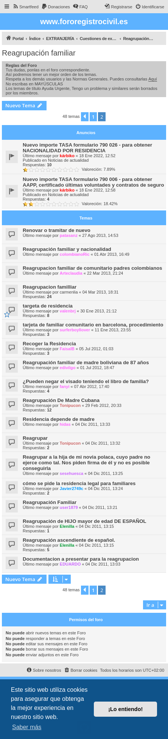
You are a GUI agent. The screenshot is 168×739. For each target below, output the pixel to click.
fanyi (65, 386)
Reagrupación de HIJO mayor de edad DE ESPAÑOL (84, 521)
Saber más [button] (26, 727)
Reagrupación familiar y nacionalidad (67, 249)
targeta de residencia (48, 306)
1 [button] (93, 116)
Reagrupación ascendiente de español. (69, 540)
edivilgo (68, 367)
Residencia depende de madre (59, 419)
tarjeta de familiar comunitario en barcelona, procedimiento (93, 325)
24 (49, 296)
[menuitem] (25, 6)
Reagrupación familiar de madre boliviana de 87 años (86, 362)
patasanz (69, 235)
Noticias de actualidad (68, 160)
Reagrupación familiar (39, 53)
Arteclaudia (71, 273)
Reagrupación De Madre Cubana (61, 400)
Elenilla (67, 526)
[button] (85, 116)
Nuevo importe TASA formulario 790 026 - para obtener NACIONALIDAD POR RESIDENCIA (87, 147)
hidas (65, 424)
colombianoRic (75, 254)
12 (49, 410)
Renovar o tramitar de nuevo (56, 230)
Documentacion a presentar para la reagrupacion (81, 559)
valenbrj (68, 311)
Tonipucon (70, 405)
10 (49, 164)
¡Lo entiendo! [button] (125, 709)
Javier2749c (71, 488)
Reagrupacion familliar (49, 287)
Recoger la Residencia (49, 343)
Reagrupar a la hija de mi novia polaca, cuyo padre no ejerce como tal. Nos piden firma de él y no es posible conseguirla (86, 462)
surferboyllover (75, 330)
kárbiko (67, 155)
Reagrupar (35, 438)
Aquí (152, 79)
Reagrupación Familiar (49, 502)
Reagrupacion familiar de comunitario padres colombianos (92, 268)
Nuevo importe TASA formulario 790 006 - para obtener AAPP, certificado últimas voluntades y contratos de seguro (93, 182)
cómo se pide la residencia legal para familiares (79, 483)
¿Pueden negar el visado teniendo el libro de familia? (86, 381)
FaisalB (67, 348)
